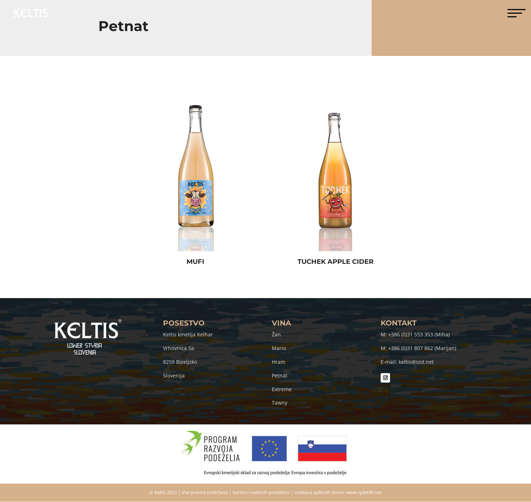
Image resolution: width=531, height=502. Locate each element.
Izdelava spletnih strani (319, 492)
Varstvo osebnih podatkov (261, 492)
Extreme (282, 389)
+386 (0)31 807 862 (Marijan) (422, 348)
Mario (279, 348)
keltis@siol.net (416, 361)
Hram (278, 361)
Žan (276, 334)
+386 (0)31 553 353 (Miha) (419, 334)
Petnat (279, 375)
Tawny (279, 402)
